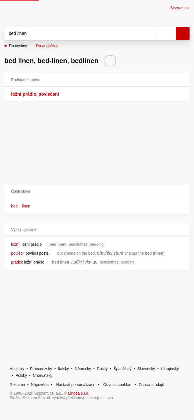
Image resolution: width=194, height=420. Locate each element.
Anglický (17, 368)
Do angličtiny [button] (47, 46)
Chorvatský (42, 375)
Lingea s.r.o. (78, 393)
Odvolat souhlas (117, 384)
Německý (83, 368)
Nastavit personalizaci (75, 384)
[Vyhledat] (74, 33)
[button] (97, 191)
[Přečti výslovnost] (110, 60)
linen (26, 206)
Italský (63, 368)
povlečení (48, 94)
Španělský (123, 368)
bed (14, 206)
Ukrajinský (170, 368)
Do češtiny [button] (18, 46)
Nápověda (40, 384)
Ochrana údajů (151, 384)
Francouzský (41, 368)
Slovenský (146, 368)
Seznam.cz (180, 8)
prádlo (29, 94)
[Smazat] (151, 33)
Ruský (102, 368)
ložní (16, 94)
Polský (21, 375)
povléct (17, 253)
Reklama (17, 384)
